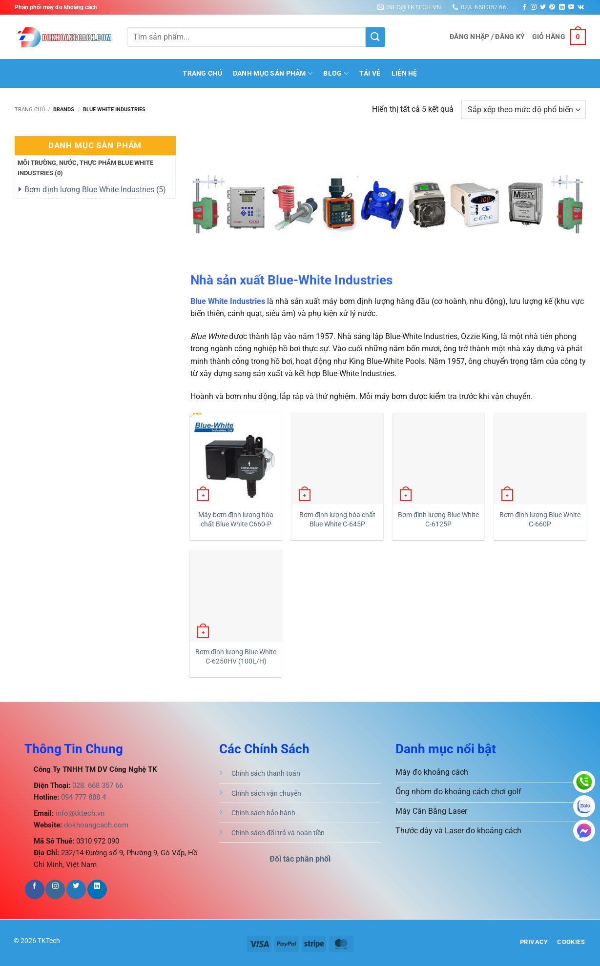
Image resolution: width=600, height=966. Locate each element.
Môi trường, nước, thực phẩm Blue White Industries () (85, 168)
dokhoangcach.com (96, 825)
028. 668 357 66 (96, 785)
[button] (487, 37)
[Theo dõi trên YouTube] (571, 7)
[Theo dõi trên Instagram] (534, 7)
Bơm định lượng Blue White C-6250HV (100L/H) (235, 656)
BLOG (336, 73)
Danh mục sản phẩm (272, 73)
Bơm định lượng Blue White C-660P (539, 519)
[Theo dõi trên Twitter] (543, 7)
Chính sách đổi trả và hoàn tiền (278, 833)
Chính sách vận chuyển (266, 793)
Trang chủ (30, 109)
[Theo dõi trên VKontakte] (581, 7)
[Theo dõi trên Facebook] (524, 7)
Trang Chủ (202, 73)
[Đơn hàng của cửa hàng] (523, 109)
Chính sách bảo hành (263, 813)
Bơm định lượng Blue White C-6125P (438, 519)
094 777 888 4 (82, 797)
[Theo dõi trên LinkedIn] (562, 7)
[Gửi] (375, 37)
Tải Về (370, 73)
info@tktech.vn (79, 813)
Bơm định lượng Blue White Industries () (95, 189)
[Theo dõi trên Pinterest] (552, 7)
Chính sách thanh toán (265, 773)
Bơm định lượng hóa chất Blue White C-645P (337, 519)
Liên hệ (404, 73)
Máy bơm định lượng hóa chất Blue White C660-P (235, 519)
